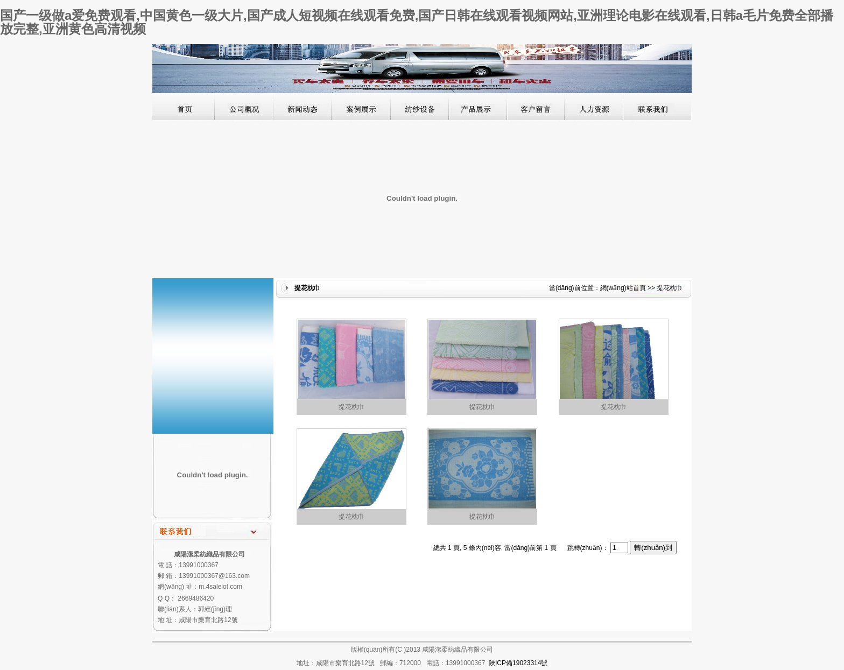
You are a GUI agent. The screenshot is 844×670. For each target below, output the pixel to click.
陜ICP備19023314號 (518, 663)
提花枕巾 (351, 407)
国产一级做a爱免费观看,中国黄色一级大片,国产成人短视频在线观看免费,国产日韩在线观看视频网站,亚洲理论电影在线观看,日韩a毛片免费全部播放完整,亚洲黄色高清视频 (416, 22)
